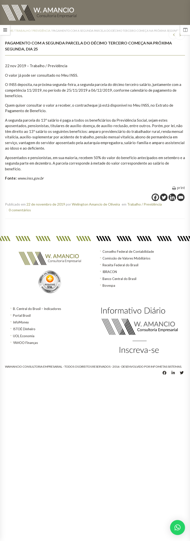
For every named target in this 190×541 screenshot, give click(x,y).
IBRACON (109, 272)
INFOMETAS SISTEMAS (166, 366)
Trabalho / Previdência (32, 30)
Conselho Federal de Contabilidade (128, 252)
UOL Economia (23, 336)
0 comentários (20, 210)
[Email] (181, 197)
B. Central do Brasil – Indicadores (37, 309)
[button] (177, 527)
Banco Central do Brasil (119, 279)
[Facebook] (155, 197)
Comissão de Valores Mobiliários (126, 258)
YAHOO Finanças (25, 343)
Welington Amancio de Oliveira (96, 204)
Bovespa (108, 285)
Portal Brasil (22, 315)
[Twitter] (164, 197)
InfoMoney (21, 322)
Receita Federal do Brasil (120, 265)
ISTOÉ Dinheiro (24, 329)
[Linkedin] (172, 197)
